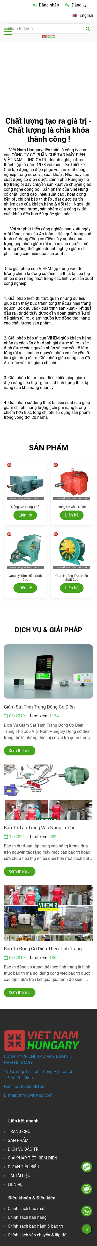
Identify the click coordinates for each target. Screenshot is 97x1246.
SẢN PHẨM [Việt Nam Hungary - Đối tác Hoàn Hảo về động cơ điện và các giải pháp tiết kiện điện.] (18, 1140)
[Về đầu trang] (86, 1229)
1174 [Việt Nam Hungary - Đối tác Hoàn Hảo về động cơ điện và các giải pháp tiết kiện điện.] (54, 715)
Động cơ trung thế (25, 507)
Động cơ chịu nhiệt (72, 507)
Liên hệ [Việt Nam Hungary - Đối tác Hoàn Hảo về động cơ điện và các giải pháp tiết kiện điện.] (25, 515)
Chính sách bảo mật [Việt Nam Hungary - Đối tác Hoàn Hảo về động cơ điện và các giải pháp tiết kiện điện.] (26, 1208)
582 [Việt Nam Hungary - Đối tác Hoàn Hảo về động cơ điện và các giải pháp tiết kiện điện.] (52, 836)
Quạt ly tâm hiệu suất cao (25, 578)
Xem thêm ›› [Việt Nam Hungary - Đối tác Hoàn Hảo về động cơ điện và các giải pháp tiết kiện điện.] (20, 750)
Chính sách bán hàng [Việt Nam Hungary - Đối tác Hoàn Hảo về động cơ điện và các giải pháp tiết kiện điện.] (27, 1217)
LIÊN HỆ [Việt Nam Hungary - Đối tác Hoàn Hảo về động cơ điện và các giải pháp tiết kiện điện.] (15, 1184)
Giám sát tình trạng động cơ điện (39, 707)
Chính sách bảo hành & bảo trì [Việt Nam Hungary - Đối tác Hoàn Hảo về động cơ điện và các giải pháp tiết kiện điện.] (35, 1226)
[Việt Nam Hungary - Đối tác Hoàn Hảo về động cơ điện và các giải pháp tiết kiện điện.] (82, 15)
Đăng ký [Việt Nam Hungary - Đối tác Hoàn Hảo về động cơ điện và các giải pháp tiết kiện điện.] (76, 5)
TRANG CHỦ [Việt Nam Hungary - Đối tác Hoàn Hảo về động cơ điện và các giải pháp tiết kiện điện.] (19, 1131)
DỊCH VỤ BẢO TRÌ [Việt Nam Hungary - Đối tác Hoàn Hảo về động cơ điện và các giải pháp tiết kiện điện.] (24, 1149)
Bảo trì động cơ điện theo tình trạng (43, 948)
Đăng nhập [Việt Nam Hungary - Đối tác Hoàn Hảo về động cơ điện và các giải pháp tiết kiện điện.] (46, 5)
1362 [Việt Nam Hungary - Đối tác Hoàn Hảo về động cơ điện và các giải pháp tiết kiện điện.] (54, 957)
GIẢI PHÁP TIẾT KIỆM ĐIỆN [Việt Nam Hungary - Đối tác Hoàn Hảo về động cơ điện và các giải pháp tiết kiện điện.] (32, 1158)
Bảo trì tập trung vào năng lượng (40, 827)
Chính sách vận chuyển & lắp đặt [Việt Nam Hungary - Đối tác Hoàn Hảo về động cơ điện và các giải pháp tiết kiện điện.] (38, 1235)
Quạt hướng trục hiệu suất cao (71, 578)
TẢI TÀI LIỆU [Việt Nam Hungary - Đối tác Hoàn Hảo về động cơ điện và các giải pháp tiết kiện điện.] (19, 1175)
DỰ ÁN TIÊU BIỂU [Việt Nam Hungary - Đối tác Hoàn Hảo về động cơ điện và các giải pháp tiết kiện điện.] (23, 1166)
